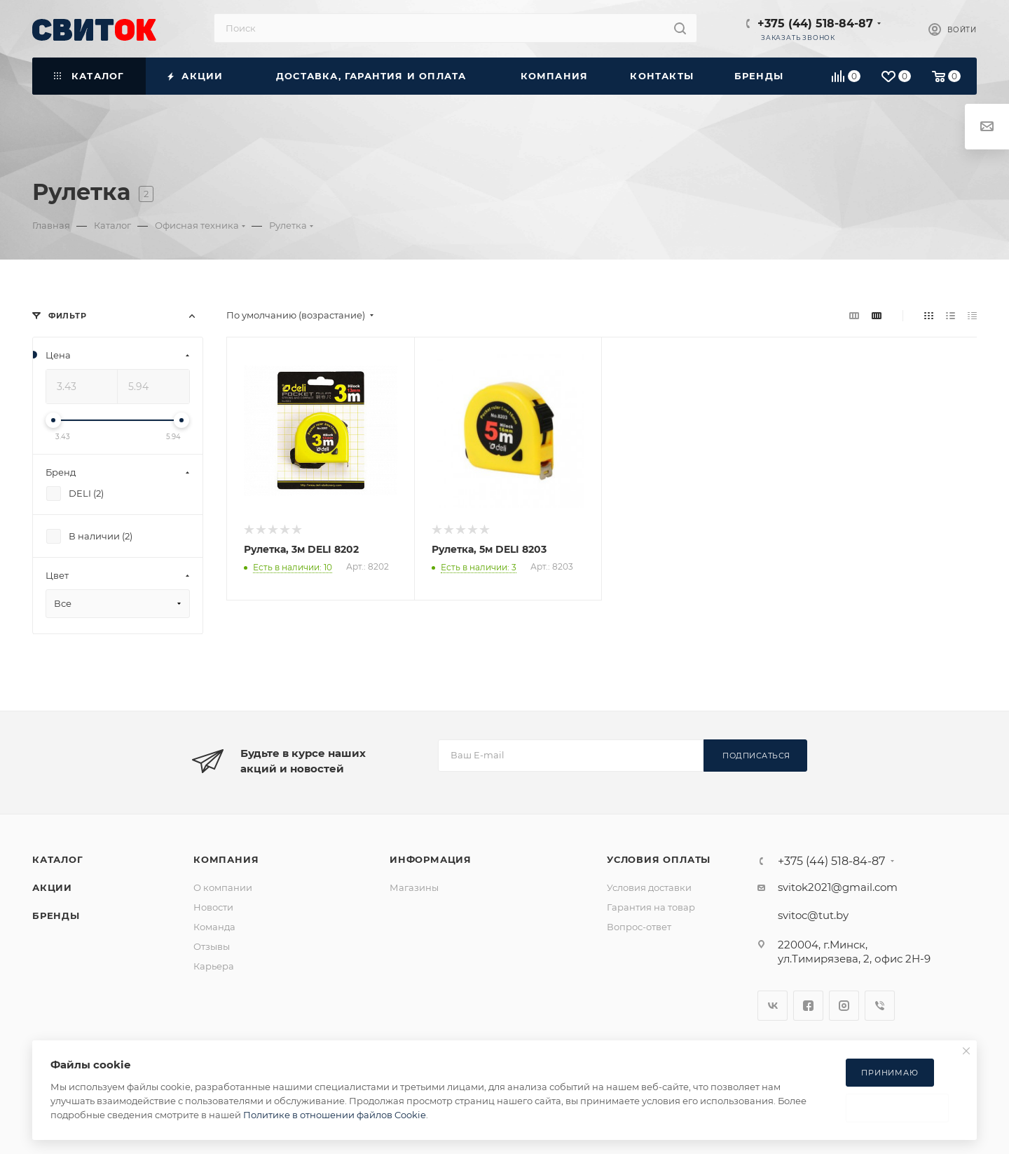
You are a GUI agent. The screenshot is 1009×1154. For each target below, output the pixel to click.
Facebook (808, 1006)
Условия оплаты (659, 859)
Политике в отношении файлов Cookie (334, 1114)
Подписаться (756, 755)
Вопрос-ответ (639, 926)
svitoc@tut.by (813, 915)
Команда (214, 926)
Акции (52, 887)
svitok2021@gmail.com (838, 887)
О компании (222, 887)
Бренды (56, 915)
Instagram (844, 1006)
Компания (226, 859)
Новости (213, 907)
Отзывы (211, 946)
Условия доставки (649, 887)
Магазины (414, 887)
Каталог (57, 859)
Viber (880, 1006)
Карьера (213, 966)
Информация (431, 859)
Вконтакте (772, 1006)
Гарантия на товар (651, 907)
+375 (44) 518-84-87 (815, 23)
